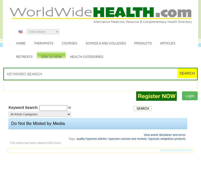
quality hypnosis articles (92, 138)
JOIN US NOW (51, 57)
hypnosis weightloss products (166, 138)
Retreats (24, 57)
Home (21, 43)
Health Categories (86, 57)
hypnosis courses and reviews (128, 138)
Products (143, 43)
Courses (69, 43)
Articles (167, 43)
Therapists (43, 43)
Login (189, 96)
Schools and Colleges (106, 43)
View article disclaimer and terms (165, 134)
